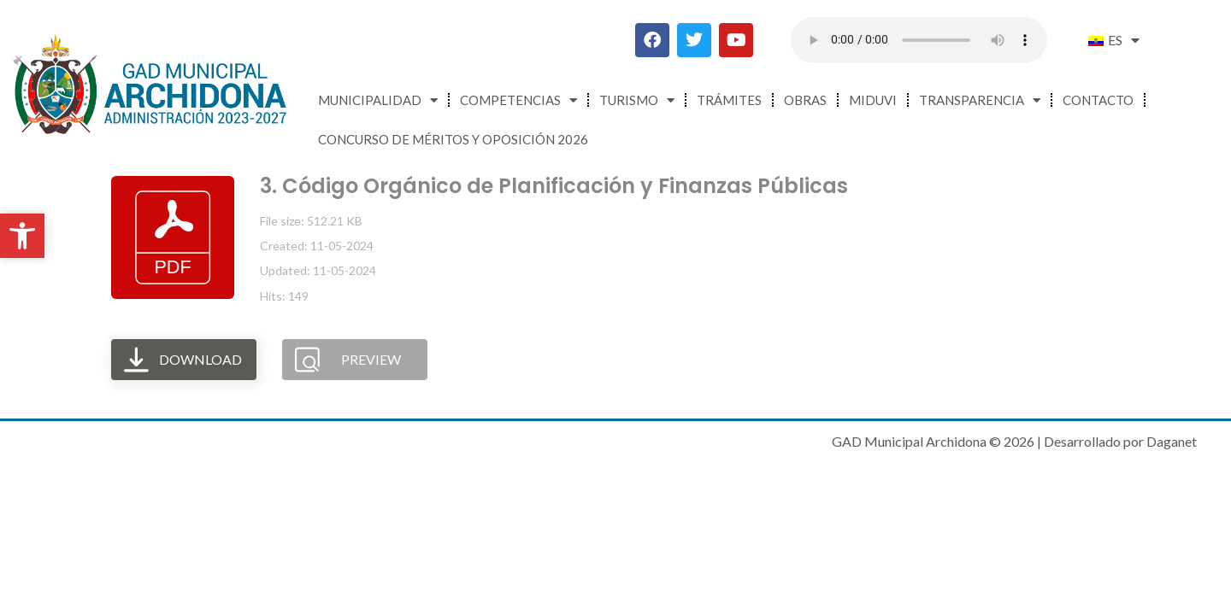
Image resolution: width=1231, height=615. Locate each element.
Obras (805, 100)
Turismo (636, 100)
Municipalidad (378, 100)
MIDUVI (873, 100)
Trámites (729, 100)
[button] (22, 236)
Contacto (1098, 100)
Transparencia (979, 100)
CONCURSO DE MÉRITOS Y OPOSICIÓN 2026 (453, 139)
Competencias (518, 100)
